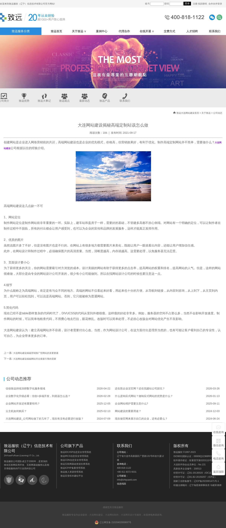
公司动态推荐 (18, 378)
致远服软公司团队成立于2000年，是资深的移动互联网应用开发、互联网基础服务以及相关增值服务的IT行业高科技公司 (26, 465)
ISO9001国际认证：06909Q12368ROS (193, 456)
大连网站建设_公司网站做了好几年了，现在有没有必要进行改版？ (45, 418)
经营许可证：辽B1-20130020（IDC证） (193, 473)
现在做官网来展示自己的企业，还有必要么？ (141, 418)
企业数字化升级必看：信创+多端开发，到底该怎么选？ (38, 396)
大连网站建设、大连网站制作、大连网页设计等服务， (116, 515)
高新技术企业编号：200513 (187, 468)
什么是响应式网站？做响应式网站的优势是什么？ (144, 396)
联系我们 (125, 100)
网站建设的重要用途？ (128, 411)
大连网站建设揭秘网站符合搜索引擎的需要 (34, 359)
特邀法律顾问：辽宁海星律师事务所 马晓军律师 (197, 485)
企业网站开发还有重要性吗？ (23, 403)
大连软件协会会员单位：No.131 (189, 464)
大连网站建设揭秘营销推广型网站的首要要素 (35, 353)
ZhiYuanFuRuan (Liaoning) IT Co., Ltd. (22, 455)
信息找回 (121, 483)
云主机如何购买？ (16, 411)
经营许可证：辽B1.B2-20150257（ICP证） (195, 477)
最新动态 (84, 100)
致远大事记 (44, 100)
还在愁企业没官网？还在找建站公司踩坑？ (140, 388)
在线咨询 (218, 432)
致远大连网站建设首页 (187, 113)
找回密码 (202, 3)
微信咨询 (218, 445)
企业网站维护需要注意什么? (131, 403)
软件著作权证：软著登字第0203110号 (192, 460)
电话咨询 (218, 458)
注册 (195, 3)
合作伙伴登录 (215, 3)
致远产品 (104, 100)
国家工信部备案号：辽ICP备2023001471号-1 (196, 481)
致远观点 (64, 100)
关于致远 (206, 113)
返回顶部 (218, 471)
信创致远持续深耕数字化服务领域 (25, 388)
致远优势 (24, 100)
